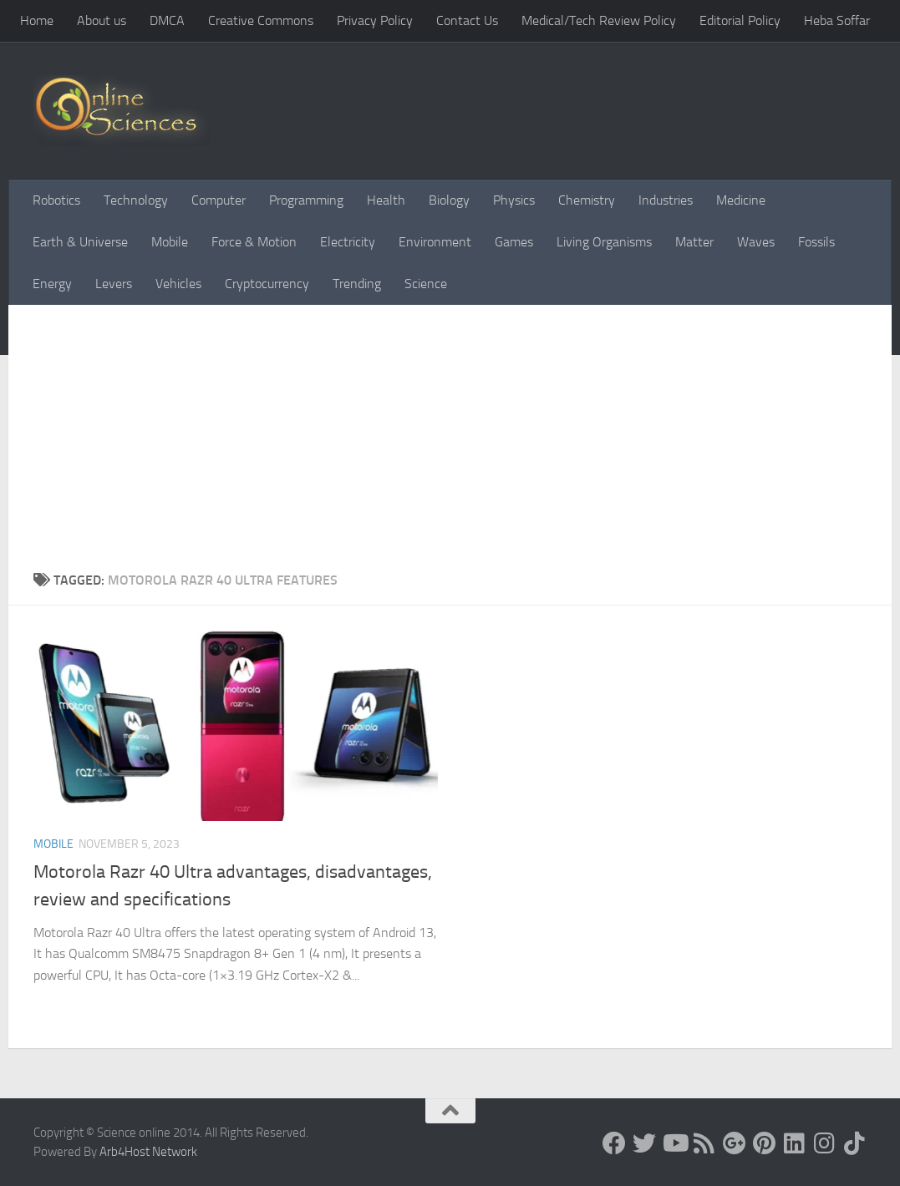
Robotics (56, 200)
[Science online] (614, 1143)
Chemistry (586, 200)
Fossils (816, 242)
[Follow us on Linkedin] (794, 1143)
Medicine (740, 200)
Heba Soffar (837, 20)
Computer (218, 200)
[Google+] (734, 1143)
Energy (52, 283)
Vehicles (178, 283)
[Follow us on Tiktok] (855, 1143)
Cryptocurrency (267, 283)
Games (514, 242)
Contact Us (467, 20)
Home (36, 20)
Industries (665, 200)
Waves (756, 242)
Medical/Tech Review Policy (598, 20)
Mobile (169, 242)
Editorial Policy (740, 20)
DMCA (167, 20)
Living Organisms (604, 242)
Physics (514, 200)
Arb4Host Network (148, 1151)
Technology (136, 200)
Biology (449, 200)
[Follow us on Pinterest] (764, 1143)
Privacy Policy (375, 20)
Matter (694, 242)
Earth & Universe (80, 242)
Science (425, 283)
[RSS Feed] (704, 1143)
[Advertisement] (450, 445)
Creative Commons (260, 20)
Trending (357, 283)
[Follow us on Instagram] (824, 1143)
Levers (113, 283)
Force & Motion (254, 242)
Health (386, 200)
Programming (306, 200)
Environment (435, 242)
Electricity (347, 242)
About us (101, 20)
